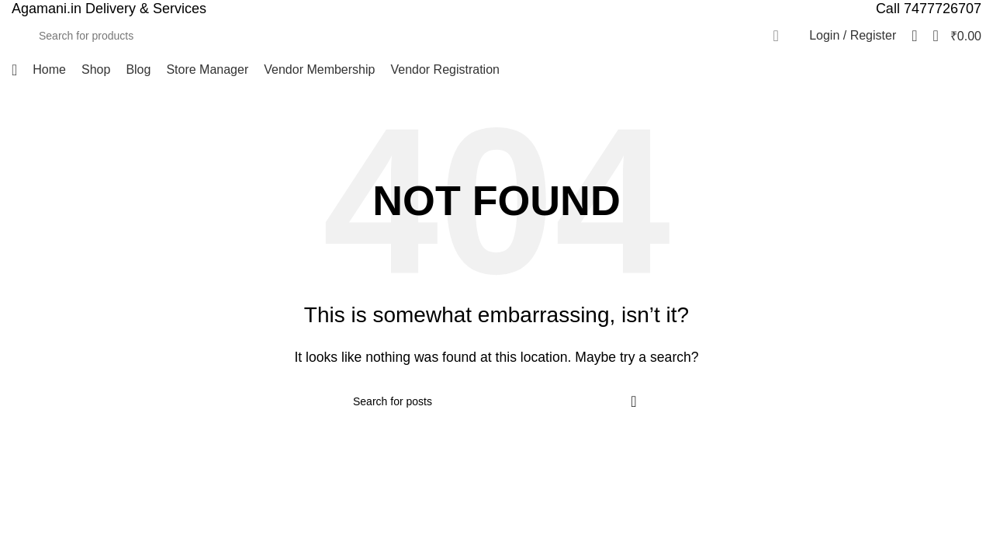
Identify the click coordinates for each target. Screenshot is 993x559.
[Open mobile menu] (14, 69)
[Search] (410, 36)
